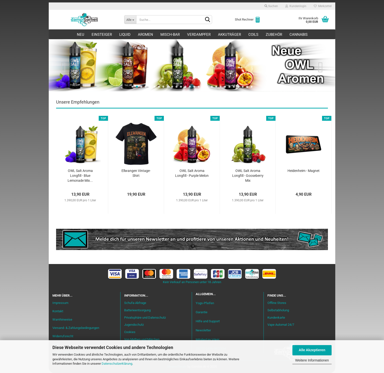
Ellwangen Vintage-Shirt (136, 173)
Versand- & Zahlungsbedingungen (75, 328)
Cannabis (298, 34)
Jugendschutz (134, 324)
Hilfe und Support (208, 321)
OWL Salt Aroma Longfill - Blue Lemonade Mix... (80, 175)
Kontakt (57, 311)
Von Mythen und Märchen (141, 339)
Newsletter (203, 330)
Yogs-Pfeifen (205, 303)
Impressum (60, 303)
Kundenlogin (295, 6)
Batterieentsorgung (137, 310)
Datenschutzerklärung (117, 363)
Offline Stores (276, 303)
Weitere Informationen (312, 360)
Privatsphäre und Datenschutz (145, 317)
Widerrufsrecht (62, 336)
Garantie (201, 312)
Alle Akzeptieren (312, 350)
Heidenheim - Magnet (304, 171)
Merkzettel (323, 6)
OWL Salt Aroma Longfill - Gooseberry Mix (248, 175)
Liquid (125, 34)
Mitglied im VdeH (207, 339)
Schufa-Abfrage (135, 303)
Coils (253, 34)
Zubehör (274, 34)
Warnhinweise (62, 319)
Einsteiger (102, 34)
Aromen (145, 34)
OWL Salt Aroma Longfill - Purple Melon (192, 173)
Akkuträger (229, 34)
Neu (80, 34)
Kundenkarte (276, 317)
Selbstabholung (278, 310)
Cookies (129, 332)
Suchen (271, 6)
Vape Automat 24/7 (280, 324)
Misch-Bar (170, 34)
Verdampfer (199, 34)
